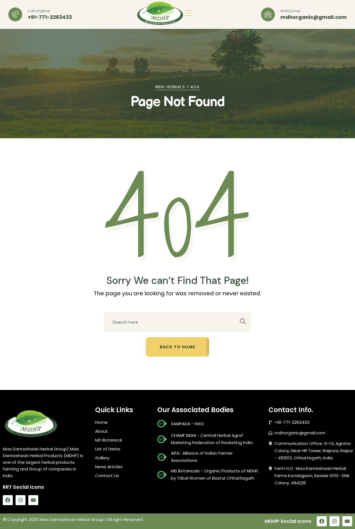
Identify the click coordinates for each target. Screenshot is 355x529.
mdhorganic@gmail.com (313, 17)
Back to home (178, 347)
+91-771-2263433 (50, 17)
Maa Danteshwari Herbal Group (72, 519)
